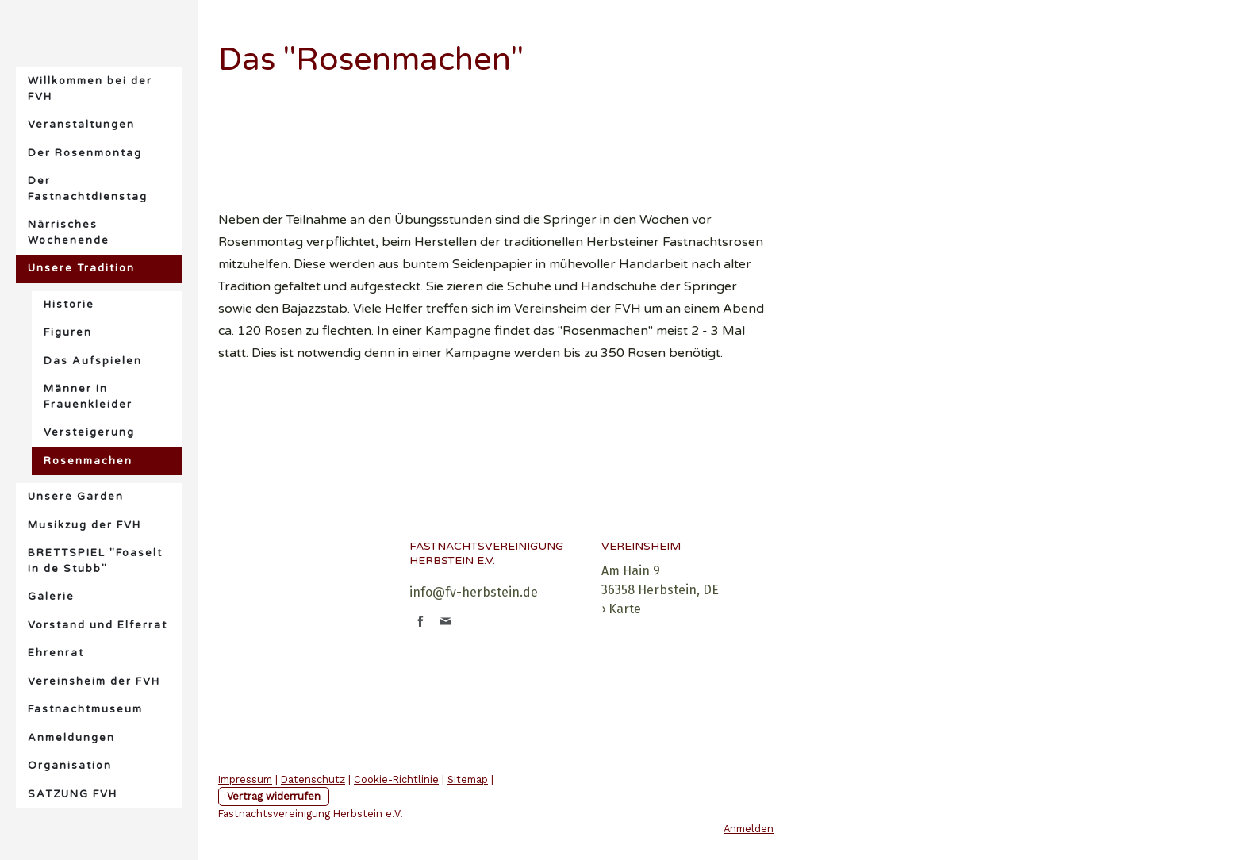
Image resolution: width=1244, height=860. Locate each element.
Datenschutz (313, 779)
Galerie (51, 596)
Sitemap (467, 779)
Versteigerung (89, 432)
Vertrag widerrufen (274, 796)
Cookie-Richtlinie (396, 779)
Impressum (245, 779)
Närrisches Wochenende (68, 232)
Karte (625, 608)
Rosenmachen (88, 461)
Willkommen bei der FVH (90, 89)
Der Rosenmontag (85, 153)
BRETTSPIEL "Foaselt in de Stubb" (95, 561)
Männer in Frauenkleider (88, 396)
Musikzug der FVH (84, 525)
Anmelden (749, 829)
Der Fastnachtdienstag (88, 189)
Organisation (70, 765)
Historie (69, 304)
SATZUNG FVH (72, 794)
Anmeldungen (71, 737)
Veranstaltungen (81, 124)
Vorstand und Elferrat (97, 625)
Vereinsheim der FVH (94, 681)
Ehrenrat (56, 653)
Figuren (68, 332)
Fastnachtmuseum (85, 709)
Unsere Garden (76, 496)
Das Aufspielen (93, 361)
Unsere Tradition (81, 268)
